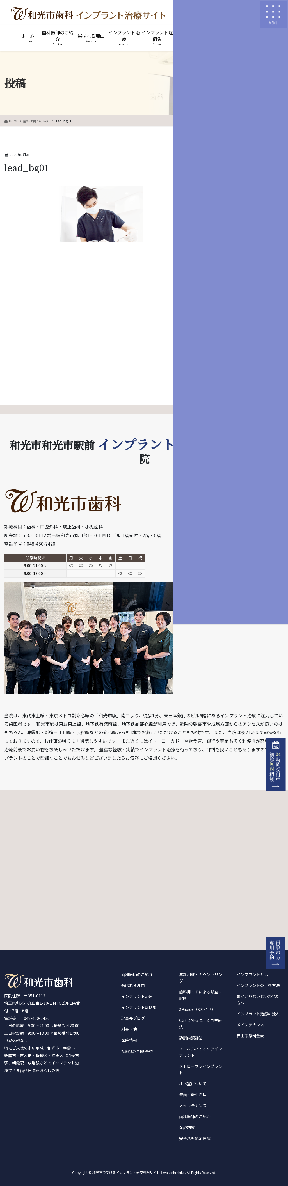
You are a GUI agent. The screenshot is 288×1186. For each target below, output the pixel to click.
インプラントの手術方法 (258, 985)
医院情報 (129, 1040)
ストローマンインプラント (200, 1069)
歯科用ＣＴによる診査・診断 (200, 995)
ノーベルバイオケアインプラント (200, 1052)
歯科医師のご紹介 (137, 974)
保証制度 (187, 1127)
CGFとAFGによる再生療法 (200, 1023)
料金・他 (129, 1029)
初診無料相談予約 (137, 1051)
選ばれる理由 (133, 985)
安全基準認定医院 (195, 1138)
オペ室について (193, 1083)
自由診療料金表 (250, 1035)
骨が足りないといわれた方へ (258, 999)
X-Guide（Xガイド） (197, 1009)
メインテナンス (193, 1105)
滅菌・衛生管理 (193, 1094)
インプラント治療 (137, 996)
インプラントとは (252, 974)
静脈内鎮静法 (191, 1038)
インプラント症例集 (139, 1007)
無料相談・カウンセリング (200, 978)
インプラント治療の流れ (258, 1013)
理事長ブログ (133, 1018)
